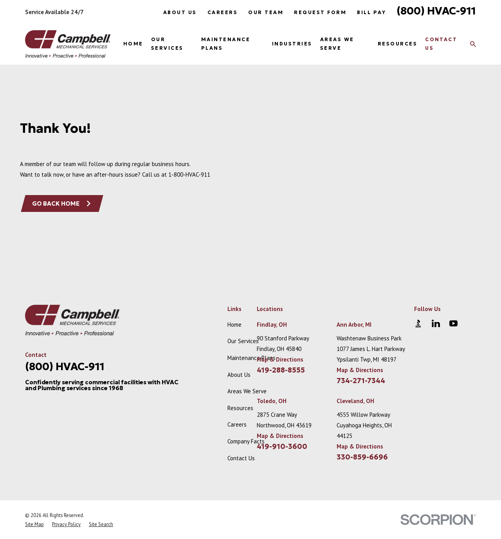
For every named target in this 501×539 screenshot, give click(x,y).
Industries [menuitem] (292, 44)
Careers (222, 12)
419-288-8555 (281, 370)
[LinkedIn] (436, 323)
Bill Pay (371, 12)
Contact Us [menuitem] (441, 43)
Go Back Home (62, 203)
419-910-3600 (282, 446)
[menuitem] (34, 524)
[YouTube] (453, 323)
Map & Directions (280, 359)
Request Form (320, 12)
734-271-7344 (361, 380)
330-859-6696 (362, 457)
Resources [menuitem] (397, 44)
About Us (180, 12)
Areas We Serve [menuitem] (337, 43)
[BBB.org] (418, 323)
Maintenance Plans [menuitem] (225, 43)
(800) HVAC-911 (436, 10)
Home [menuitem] (133, 44)
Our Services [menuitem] (167, 43)
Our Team (265, 12)
